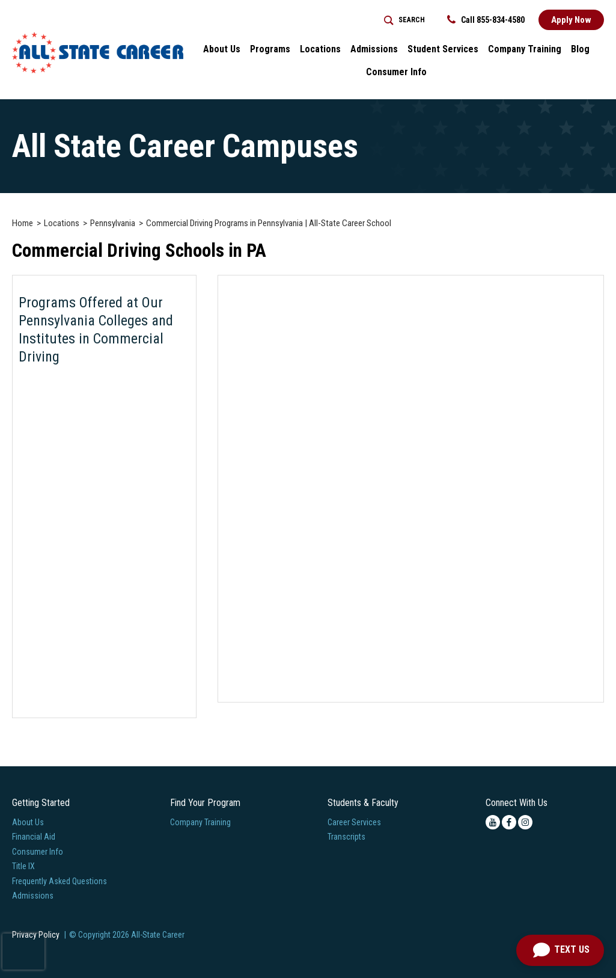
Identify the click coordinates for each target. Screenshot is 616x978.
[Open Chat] (560, 950)
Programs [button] (270, 49)
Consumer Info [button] (396, 72)
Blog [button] (580, 49)
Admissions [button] (374, 49)
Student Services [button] (442, 49)
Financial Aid (33, 836)
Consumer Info (37, 852)
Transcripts (346, 836)
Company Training (200, 822)
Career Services (354, 822)
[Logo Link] (97, 52)
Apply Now (571, 19)
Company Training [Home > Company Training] (524, 49)
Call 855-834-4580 (486, 20)
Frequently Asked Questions (59, 881)
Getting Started (41, 802)
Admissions (32, 895)
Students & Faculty (363, 802)
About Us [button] (221, 49)
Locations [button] (320, 49)
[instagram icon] (525, 822)
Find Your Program (205, 802)
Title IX (23, 866)
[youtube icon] (493, 822)
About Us (28, 822)
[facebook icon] (509, 822)
